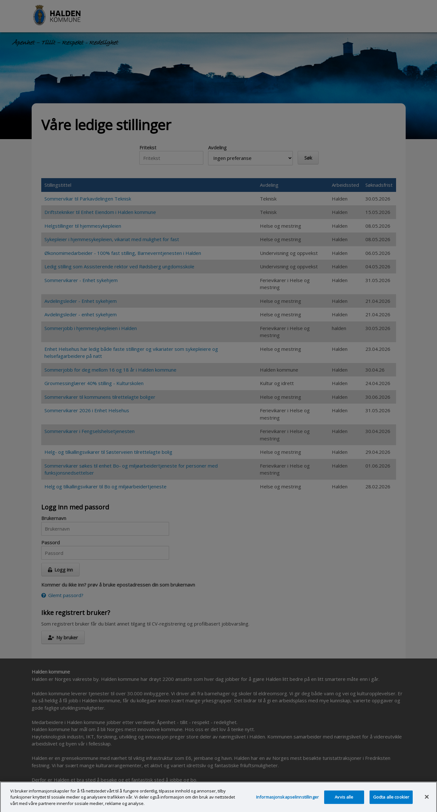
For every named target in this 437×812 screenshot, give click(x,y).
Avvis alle (344, 802)
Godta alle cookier (391, 802)
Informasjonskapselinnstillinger (287, 802)
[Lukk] (427, 802)
